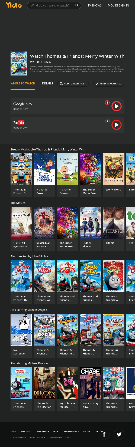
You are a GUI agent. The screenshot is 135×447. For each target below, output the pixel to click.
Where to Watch (23, 83)
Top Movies (43, 431)
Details (47, 83)
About (86, 431)
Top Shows (27, 431)
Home (14, 431)
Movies (113, 5)
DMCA (68, 437)
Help (55, 431)
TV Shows (95, 5)
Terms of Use (55, 437)
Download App (71, 431)
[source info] (107, 102)
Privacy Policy (37, 437)
